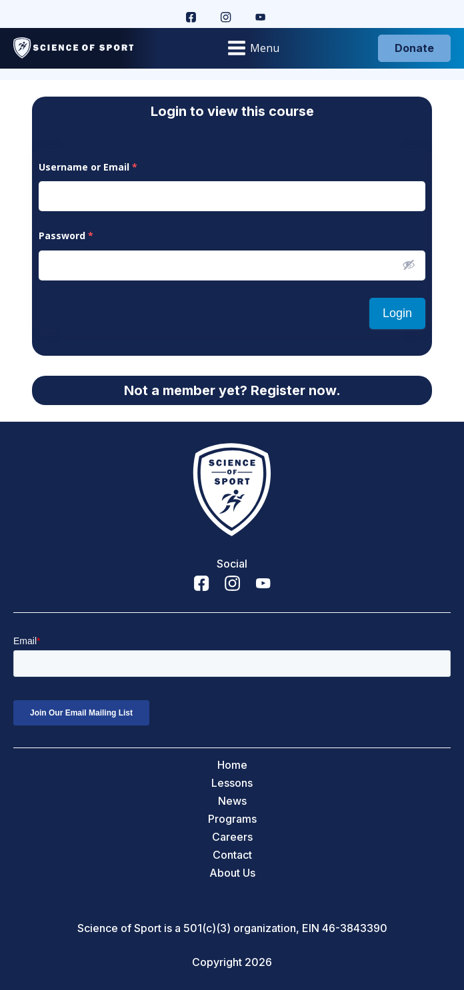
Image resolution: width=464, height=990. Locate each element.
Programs (232, 819)
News (232, 801)
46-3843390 (354, 928)
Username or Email (88, 167)
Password (66, 235)
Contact (232, 855)
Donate (414, 48)
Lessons (232, 783)
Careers (232, 837)
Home (232, 765)
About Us (232, 873)
